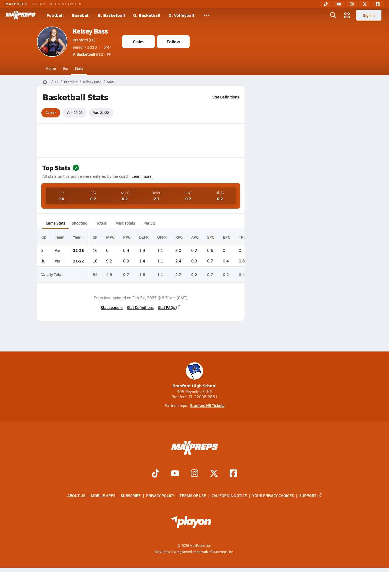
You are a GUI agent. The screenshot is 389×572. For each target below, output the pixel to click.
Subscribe (131, 495)
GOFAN (38, 4)
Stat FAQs (169, 307)
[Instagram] (352, 4)
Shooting (79, 223)
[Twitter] (365, 4)
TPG (242, 237)
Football (55, 15)
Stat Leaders (112, 307)
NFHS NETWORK (66, 4)
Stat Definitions (225, 97)
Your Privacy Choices (273, 495)
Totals (101, 223)
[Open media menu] (347, 15)
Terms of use (193, 495)
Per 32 (149, 223)
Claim (138, 41)
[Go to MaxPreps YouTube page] (175, 474)
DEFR (144, 237)
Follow (173, 41)
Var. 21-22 (101, 112)
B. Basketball (111, 15)
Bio (65, 68)
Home (51, 68)
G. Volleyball (181, 15)
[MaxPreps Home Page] (45, 81)
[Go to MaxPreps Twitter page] (214, 474)
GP (95, 237)
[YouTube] (339, 4)
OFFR (162, 237)
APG (195, 237)
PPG (126, 237)
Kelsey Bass (90, 31)
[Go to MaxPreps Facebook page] (233, 474)
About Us (76, 495)
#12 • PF (92, 54)
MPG (110, 237)
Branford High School (194, 375)
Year (78, 237)
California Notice (229, 495)
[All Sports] (207, 15)
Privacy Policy (160, 495)
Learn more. (142, 176)
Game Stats (55, 223)
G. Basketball (146, 15)
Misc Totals (125, 223)
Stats (79, 68)
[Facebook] (378, 4)
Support (310, 495)
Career (51, 112)
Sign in (369, 15)
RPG (179, 237)
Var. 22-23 (74, 112)
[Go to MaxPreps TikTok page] (155, 474)
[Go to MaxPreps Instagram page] (194, 474)
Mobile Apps (103, 495)
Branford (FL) (84, 39)
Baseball (81, 15)
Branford (71, 82)
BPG (226, 237)
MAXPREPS (16, 4)
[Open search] (333, 15)
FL (56, 82)
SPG (210, 237)
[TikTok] (326, 4)
